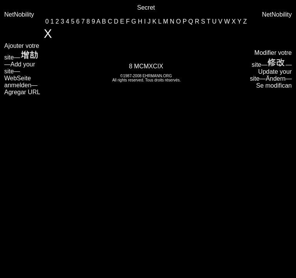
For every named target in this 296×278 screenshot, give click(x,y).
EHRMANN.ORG (157, 76)
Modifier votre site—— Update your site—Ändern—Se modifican (271, 69)
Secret (146, 7)
